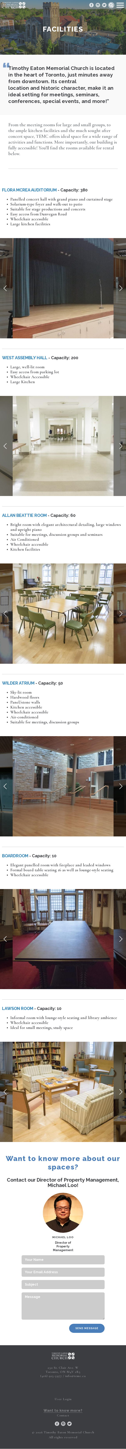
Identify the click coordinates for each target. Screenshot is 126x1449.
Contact (63, 1415)
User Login (63, 1399)
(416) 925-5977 (51, 1376)
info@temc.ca (75, 1376)
